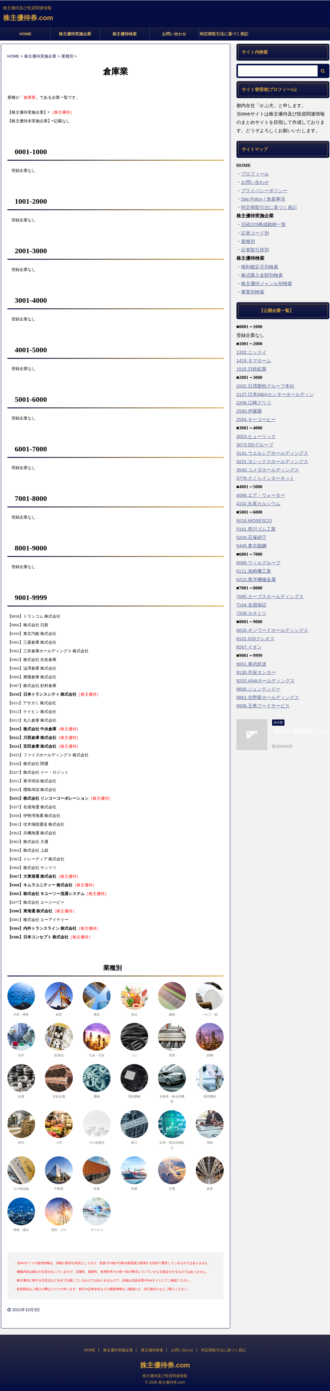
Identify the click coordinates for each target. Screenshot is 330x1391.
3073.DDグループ (254, 444)
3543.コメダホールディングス (267, 469)
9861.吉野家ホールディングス (267, 697)
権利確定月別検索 (259, 266)
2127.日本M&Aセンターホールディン (275, 394)
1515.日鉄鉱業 (251, 369)
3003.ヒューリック (256, 436)
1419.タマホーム (253, 360)
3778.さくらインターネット (265, 478)
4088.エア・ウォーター (260, 495)
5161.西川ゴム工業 (256, 529)
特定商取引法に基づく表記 (224, 34)
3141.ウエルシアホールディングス (272, 453)
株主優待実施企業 (75, 34)
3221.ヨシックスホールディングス (272, 461)
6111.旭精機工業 (253, 571)
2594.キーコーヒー (256, 419)
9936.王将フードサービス (263, 705)
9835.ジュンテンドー (258, 689)
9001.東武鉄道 (251, 664)
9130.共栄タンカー (256, 672)
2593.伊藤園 (249, 411)
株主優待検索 (124, 34)
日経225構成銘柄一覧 (263, 224)
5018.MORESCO (254, 520)
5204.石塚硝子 (251, 537)
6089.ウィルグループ (258, 562)
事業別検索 (252, 291)
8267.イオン (249, 647)
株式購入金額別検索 (262, 275)
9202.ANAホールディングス (265, 680)
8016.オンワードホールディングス (272, 630)
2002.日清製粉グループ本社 (265, 386)
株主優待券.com (28, 18)
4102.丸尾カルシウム (258, 503)
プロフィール (255, 173)
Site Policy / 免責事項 (263, 199)
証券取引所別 (255, 249)
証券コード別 (255, 233)
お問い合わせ (174, 34)
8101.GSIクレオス (255, 638)
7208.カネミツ (251, 613)
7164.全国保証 (251, 604)
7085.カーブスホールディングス (270, 596)
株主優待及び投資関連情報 (165, 1376)
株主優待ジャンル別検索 (266, 283)
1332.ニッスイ (251, 352)
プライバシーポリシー (264, 190)
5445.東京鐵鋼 (251, 545)
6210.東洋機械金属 (256, 579)
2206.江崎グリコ (253, 402)
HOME (26, 34)
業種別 (248, 241)
